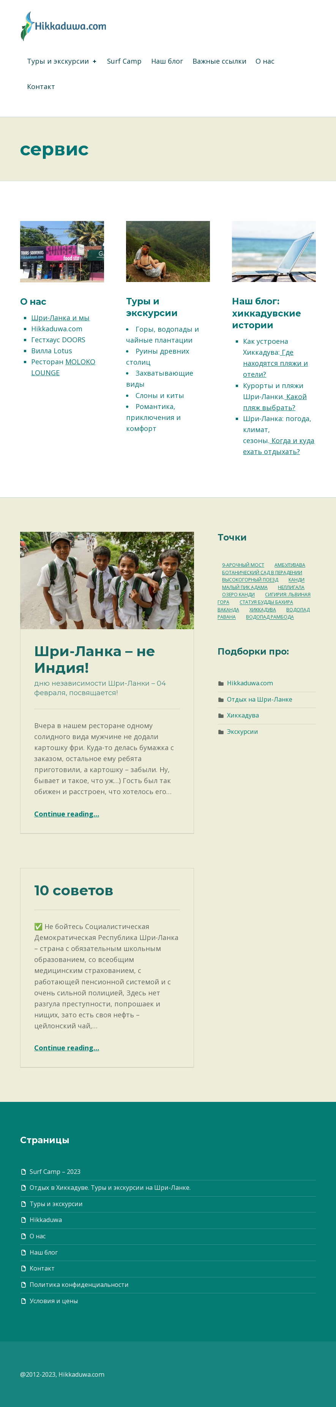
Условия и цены (54, 1301)
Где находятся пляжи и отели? (275, 363)
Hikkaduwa (46, 1220)
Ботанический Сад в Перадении (262, 572)
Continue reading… (66, 813)
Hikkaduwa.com (250, 683)
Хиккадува (262, 609)
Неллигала (291, 587)
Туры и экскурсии (62, 61)
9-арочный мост (243, 565)
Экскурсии (242, 731)
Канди (296, 580)
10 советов (74, 890)
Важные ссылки (219, 61)
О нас (265, 61)
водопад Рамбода (270, 617)
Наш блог (167, 61)
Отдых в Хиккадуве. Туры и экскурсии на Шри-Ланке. (110, 1187)
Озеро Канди (238, 595)
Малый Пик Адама (245, 587)
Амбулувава (289, 565)
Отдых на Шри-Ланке (259, 699)
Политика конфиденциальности (79, 1284)
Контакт (41, 86)
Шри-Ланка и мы (60, 317)
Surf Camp (124, 61)
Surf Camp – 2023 (55, 1171)
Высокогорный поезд (250, 580)
